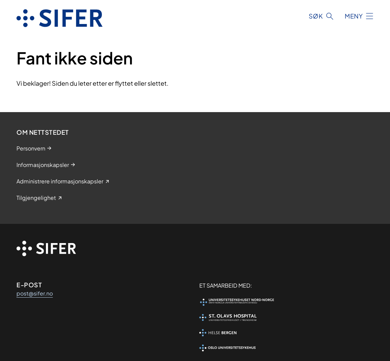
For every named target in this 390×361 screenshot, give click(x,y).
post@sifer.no (34, 293)
